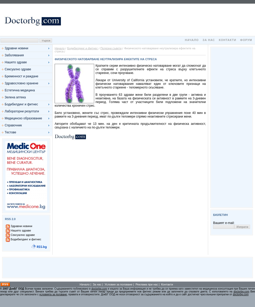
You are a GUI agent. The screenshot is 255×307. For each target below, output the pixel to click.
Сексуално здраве (18, 69)
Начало (192, 40)
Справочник (13, 125)
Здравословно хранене (21, 83)
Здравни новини (16, 48)
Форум (246, 40)
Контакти (227, 40)
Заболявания (14, 55)
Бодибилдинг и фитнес (21, 104)
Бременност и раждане (21, 76)
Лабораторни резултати (22, 111)
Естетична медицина (20, 90)
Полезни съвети (111, 48)
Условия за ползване (118, 284)
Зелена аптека (15, 97)
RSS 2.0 (10, 219)
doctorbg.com (99, 288)
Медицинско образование (23, 118)
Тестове (10, 132)
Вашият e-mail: (223, 223)
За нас (209, 40)
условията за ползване (53, 294)
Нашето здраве (16, 62)
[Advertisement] (159, 20)
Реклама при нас (147, 284)
